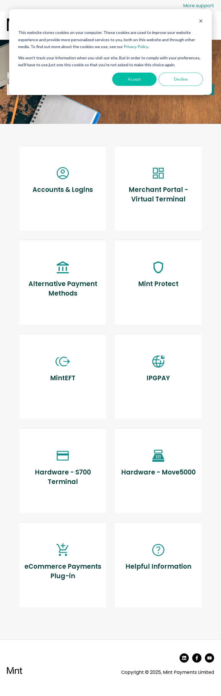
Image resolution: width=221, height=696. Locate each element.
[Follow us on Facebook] (196, 658)
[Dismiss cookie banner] (201, 21)
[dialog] (110, 52)
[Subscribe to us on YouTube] (209, 658)
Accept (134, 79)
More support (198, 6)
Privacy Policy (136, 46)
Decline (181, 79)
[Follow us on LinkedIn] (184, 658)
